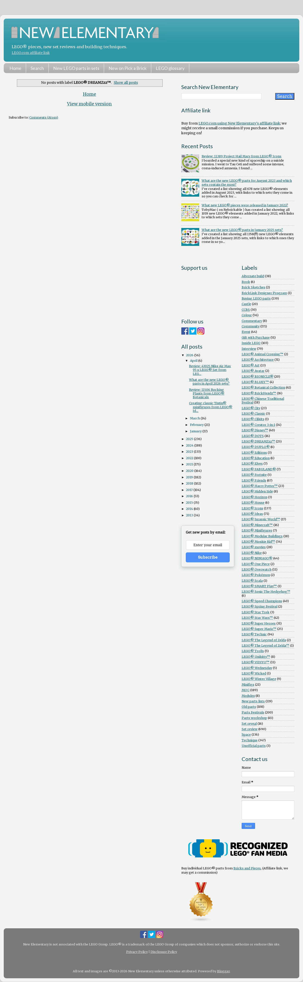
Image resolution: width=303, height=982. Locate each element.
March (195, 418)
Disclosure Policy (164, 952)
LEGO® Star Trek (255, 612)
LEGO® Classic (253, 413)
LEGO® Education (256, 458)
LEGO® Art (251, 365)
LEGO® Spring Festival (259, 606)
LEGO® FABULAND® (259, 469)
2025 (190, 439)
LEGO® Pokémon (256, 575)
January (196, 431)
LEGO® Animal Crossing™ (262, 354)
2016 (190, 496)
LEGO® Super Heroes (259, 623)
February (197, 425)
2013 (190, 515)
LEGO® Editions (254, 452)
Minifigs (248, 684)
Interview (249, 349)
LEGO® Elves (252, 463)
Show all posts (126, 82)
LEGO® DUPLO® (256, 447)
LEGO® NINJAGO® (257, 558)
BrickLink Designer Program (264, 293)
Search (37, 68)
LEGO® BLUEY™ (255, 382)
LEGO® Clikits (253, 419)
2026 (190, 355)
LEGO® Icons (252, 508)
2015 (190, 502)
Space (246, 734)
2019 (190, 477)
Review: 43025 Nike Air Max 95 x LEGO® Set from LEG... (210, 369)
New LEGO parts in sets (76, 68)
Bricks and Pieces (247, 868)
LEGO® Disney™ (255, 430)
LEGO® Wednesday (257, 668)
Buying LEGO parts (256, 298)
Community (251, 326)
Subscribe (208, 557)
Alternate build (253, 276)
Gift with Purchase (256, 337)
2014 (190, 509)
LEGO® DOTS (253, 436)
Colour (247, 315)
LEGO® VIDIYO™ (255, 662)
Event (246, 332)
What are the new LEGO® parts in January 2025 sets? (242, 230)
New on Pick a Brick (128, 68)
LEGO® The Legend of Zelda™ (265, 645)
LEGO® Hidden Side (257, 491)
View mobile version (89, 104)
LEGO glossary (170, 68)
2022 (190, 458)
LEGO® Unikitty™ (256, 657)
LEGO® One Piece (256, 564)
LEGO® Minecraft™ (257, 525)
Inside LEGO (251, 343)
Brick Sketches (253, 287)
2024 (190, 445)
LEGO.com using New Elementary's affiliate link (239, 123)
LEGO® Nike (252, 553)
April (194, 360)
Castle (246, 304)
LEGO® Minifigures (257, 530)
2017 (189, 490)
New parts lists (253, 701)
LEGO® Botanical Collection (263, 387)
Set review (250, 729)
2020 (190, 471)
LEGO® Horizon (254, 497)
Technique (250, 740)
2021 (190, 464)
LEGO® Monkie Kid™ (258, 541)
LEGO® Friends (254, 480)
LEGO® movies (254, 547)
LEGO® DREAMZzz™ (258, 441)
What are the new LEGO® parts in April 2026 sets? (209, 381)
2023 (190, 451)
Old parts (249, 707)
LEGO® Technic (254, 634)
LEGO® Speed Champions (262, 601)
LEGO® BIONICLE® (257, 376)
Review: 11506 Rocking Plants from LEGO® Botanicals (206, 393)
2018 (190, 483)
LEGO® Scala (252, 580)
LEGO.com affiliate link (31, 53)
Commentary (252, 321)
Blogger (223, 971)
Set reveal (249, 723)
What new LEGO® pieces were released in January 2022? (245, 205)
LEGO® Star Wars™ (257, 618)
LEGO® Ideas (252, 514)
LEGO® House (253, 502)
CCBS (246, 310)
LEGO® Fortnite (254, 475)
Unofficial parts (254, 746)
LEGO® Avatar (253, 371)
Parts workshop (254, 718)
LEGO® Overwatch (256, 569)
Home (15, 68)
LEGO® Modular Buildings (262, 536)
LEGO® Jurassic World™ (261, 519)
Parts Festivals (253, 712)
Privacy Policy (137, 952)
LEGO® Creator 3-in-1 (258, 425)
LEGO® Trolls (253, 651)
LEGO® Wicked (254, 673)
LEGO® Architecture (258, 359)
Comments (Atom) (43, 117)
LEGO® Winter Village (259, 679)
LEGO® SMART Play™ (259, 586)
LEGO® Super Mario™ (259, 629)
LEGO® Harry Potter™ (260, 486)
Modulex (248, 696)
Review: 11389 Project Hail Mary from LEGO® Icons (241, 156)
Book (246, 282)
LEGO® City (251, 408)
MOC (245, 690)
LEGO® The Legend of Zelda (264, 640)
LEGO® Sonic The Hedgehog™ (266, 591)
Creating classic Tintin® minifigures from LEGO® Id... (210, 406)
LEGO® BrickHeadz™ (259, 393)
